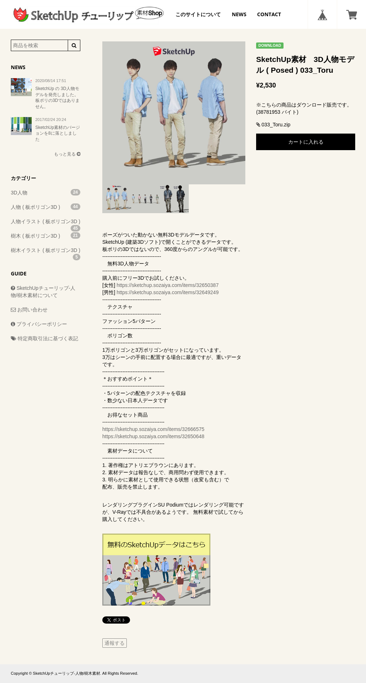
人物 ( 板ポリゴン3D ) (45, 206)
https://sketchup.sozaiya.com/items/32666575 (153, 429)
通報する (114, 643)
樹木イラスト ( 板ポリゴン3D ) (45, 252)
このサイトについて (198, 14)
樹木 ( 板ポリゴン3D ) (45, 235)
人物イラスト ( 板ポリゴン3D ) (45, 224)
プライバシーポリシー (39, 324)
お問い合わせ (29, 310)
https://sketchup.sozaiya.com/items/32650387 (168, 285)
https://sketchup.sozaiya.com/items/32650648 (153, 436)
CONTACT (269, 14)
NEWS (239, 14)
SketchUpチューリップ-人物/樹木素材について (43, 291)
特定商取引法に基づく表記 (44, 338)
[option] (173, 112)
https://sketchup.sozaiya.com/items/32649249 (168, 292)
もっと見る (67, 154)
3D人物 (45, 192)
